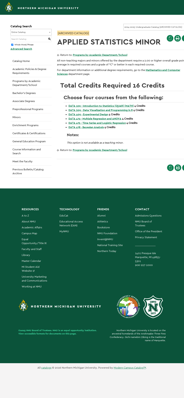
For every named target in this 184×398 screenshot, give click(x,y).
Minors (16, 117)
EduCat (63, 215)
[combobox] (31, 32)
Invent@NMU (105, 239)
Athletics (102, 221)
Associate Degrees (23, 101)
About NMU (29, 221)
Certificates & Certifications (28, 133)
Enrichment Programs (25, 125)
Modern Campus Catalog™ (130, 367)
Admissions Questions (148, 215)
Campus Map (29, 233)
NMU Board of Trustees (38, 330)
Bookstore (103, 227)
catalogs (46, 367)
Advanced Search (21, 49)
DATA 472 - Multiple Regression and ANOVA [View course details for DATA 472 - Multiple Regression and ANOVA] (95, 118)
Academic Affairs (32, 227)
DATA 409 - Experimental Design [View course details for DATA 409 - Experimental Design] (88, 114)
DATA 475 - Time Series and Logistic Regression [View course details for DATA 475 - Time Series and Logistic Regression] (97, 123)
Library (26, 255)
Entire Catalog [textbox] (18, 32)
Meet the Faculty (22, 161)
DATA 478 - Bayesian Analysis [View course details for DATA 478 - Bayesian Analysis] (86, 127)
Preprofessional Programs (27, 109)
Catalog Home (21, 61)
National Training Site (110, 245)
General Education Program (29, 141)
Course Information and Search (26, 151)
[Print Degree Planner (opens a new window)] (170, 38)
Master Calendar (31, 261)
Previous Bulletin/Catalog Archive (28, 171)
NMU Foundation (107, 233)
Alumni (101, 215)
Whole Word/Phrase (24, 45)
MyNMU (64, 231)
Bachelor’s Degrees (24, 93)
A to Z (25, 215)
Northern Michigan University (48, 8)
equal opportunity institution (80, 330)
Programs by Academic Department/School (26, 83)
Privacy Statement (146, 237)
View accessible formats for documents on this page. (47, 333)
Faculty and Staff (32, 249)
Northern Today (106, 251)
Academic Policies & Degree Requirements (29, 71)
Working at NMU (32, 286)
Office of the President (148, 231)
